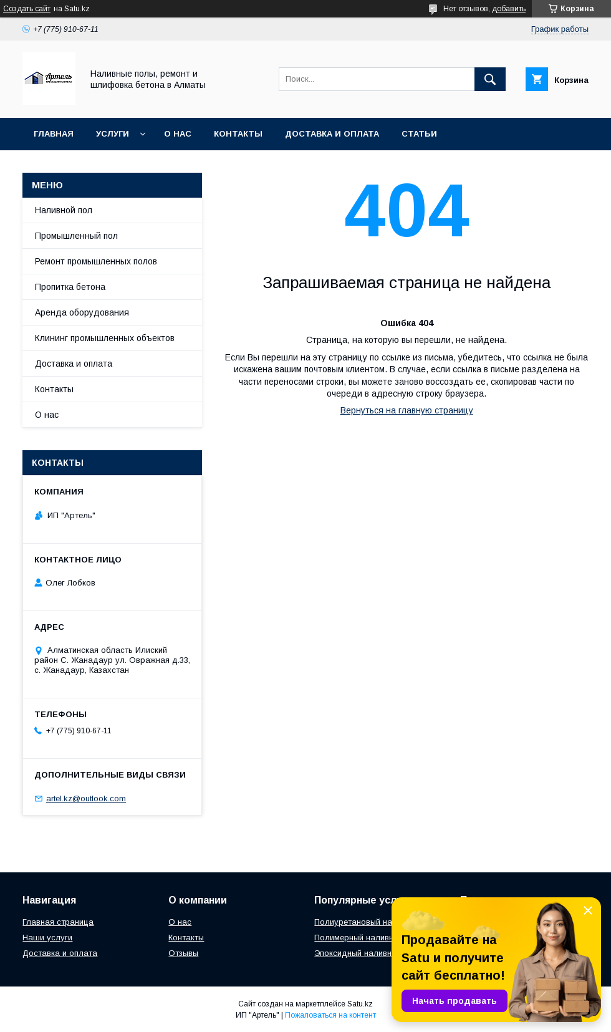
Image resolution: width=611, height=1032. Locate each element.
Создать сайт (27, 8)
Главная (54, 133)
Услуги (112, 133)
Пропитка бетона (70, 287)
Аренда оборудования (82, 312)
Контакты (238, 133)
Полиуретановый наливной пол (375, 922)
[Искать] (490, 79)
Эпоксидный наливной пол (366, 953)
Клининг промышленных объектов (105, 338)
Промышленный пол (76, 236)
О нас (177, 133)
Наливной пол (63, 210)
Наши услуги (47, 937)
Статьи (419, 133)
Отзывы (183, 953)
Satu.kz (360, 1004)
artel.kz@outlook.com (86, 798)
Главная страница (58, 922)
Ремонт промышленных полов (96, 261)
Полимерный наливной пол (367, 937)
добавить (509, 8)
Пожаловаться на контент (330, 1015)
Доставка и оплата (332, 133)
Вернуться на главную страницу (406, 410)
